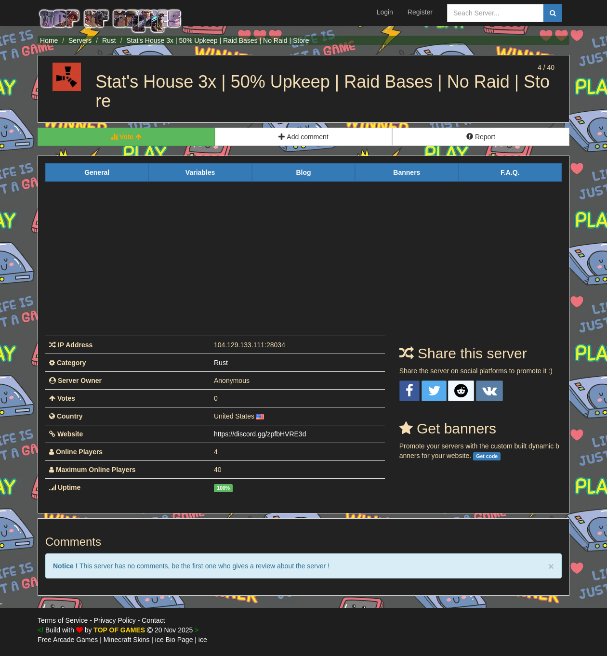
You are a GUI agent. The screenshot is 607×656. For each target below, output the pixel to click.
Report (480, 137)
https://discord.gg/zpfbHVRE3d (260, 434)
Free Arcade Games (68, 639)
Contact (153, 620)
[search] (552, 13)
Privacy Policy (115, 620)
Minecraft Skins (127, 639)
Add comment (303, 137)
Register (420, 12)
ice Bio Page (174, 639)
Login (385, 12)
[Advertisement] (303, 263)
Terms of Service (63, 620)
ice (202, 639)
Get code (487, 456)
